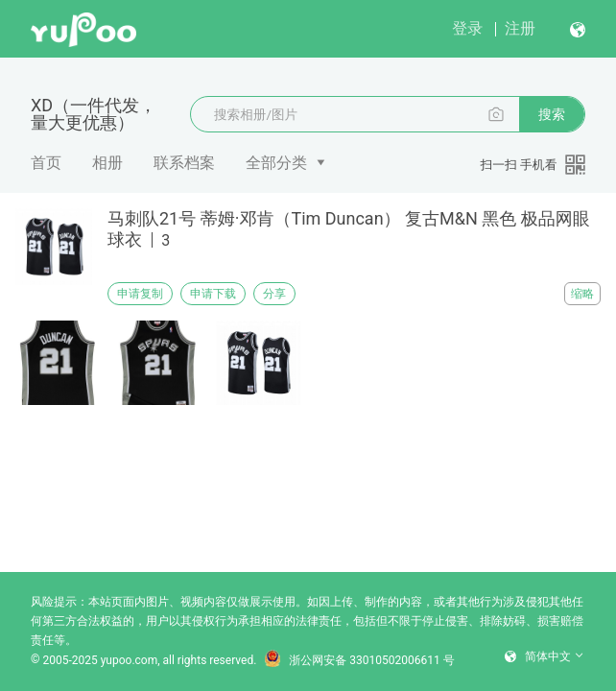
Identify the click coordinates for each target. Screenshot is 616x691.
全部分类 (276, 163)
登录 (467, 28)
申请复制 (140, 293)
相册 (107, 163)
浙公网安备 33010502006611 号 (359, 660)
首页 (46, 163)
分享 (274, 293)
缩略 (582, 293)
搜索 (551, 114)
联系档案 (184, 163)
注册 (520, 28)
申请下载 (213, 293)
